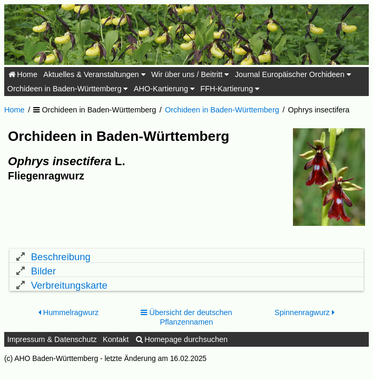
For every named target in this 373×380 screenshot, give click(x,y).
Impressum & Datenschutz (52, 346)
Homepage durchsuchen (181, 346)
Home (22, 74)
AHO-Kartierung (164, 88)
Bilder (43, 273)
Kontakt (116, 346)
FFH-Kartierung (229, 88)
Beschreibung (61, 256)
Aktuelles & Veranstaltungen (94, 74)
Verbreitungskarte (69, 289)
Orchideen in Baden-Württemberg (67, 88)
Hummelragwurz (68, 320)
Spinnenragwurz (304, 320)
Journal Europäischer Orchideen (293, 74)
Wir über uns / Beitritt (190, 74)
